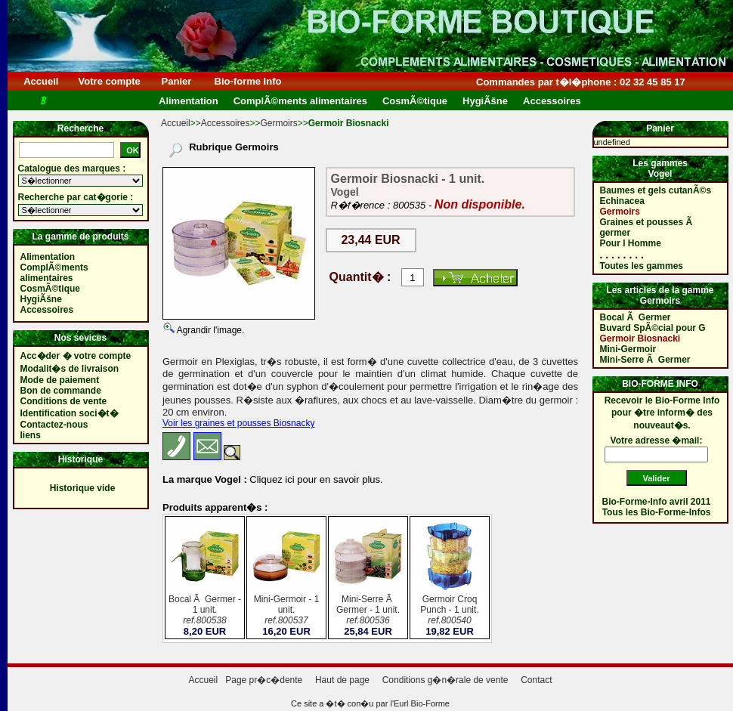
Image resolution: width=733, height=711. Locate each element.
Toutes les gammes (641, 266)
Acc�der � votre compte (75, 356)
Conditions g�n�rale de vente (445, 680)
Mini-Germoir (628, 349)
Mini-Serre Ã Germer (645, 359)
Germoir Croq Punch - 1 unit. (449, 611)
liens (30, 435)
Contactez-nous (54, 424)
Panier (176, 81)
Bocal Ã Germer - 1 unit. (205, 611)
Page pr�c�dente (263, 680)
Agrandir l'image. (209, 330)
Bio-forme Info (248, 81)
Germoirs (278, 123)
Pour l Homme (630, 243)
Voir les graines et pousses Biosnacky (238, 423)
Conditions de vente (63, 401)
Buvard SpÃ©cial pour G (653, 328)
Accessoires (225, 123)
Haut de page (342, 680)
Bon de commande (60, 390)
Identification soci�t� (69, 413)
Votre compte (109, 81)
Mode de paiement (60, 380)
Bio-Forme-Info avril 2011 (656, 501)
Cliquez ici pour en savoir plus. (315, 479)
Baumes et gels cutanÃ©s (656, 190)
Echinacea (622, 201)
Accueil (41, 81)
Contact (536, 680)
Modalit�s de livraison (69, 368)
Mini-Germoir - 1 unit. (286, 611)
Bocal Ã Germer (635, 317)
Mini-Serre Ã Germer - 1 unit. (368, 611)
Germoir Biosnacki (640, 338)
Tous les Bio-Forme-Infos (656, 512)
